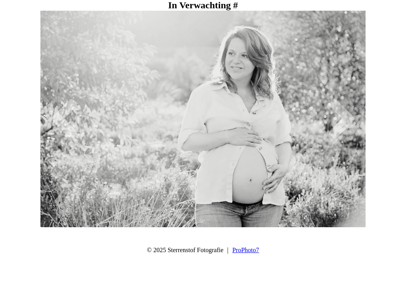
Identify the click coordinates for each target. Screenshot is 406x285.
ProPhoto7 (245, 250)
